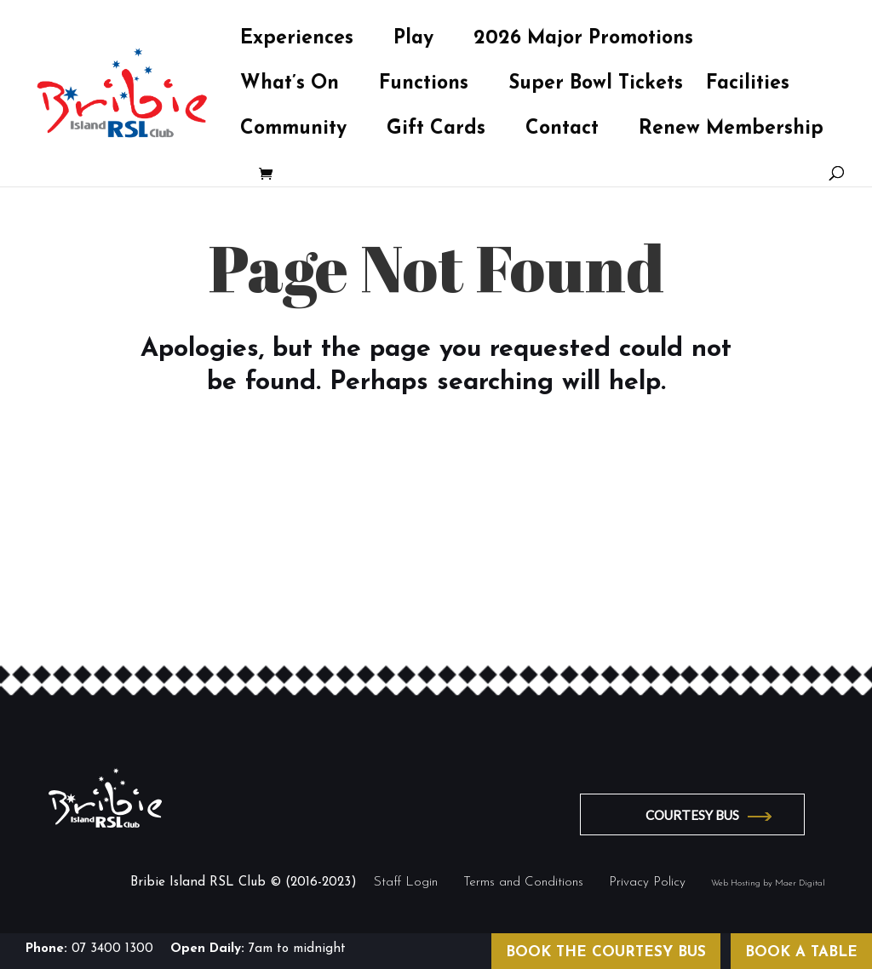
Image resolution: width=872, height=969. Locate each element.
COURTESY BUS (692, 815)
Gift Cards (436, 131)
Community (293, 131)
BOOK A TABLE (801, 952)
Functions (423, 86)
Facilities (747, 86)
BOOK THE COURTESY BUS (606, 952)
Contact (562, 131)
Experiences (296, 41)
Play (413, 41)
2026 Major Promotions (583, 41)
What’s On (289, 86)
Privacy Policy (647, 882)
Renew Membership (731, 131)
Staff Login (406, 882)
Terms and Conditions (523, 882)
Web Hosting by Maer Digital (768, 883)
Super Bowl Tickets (595, 86)
